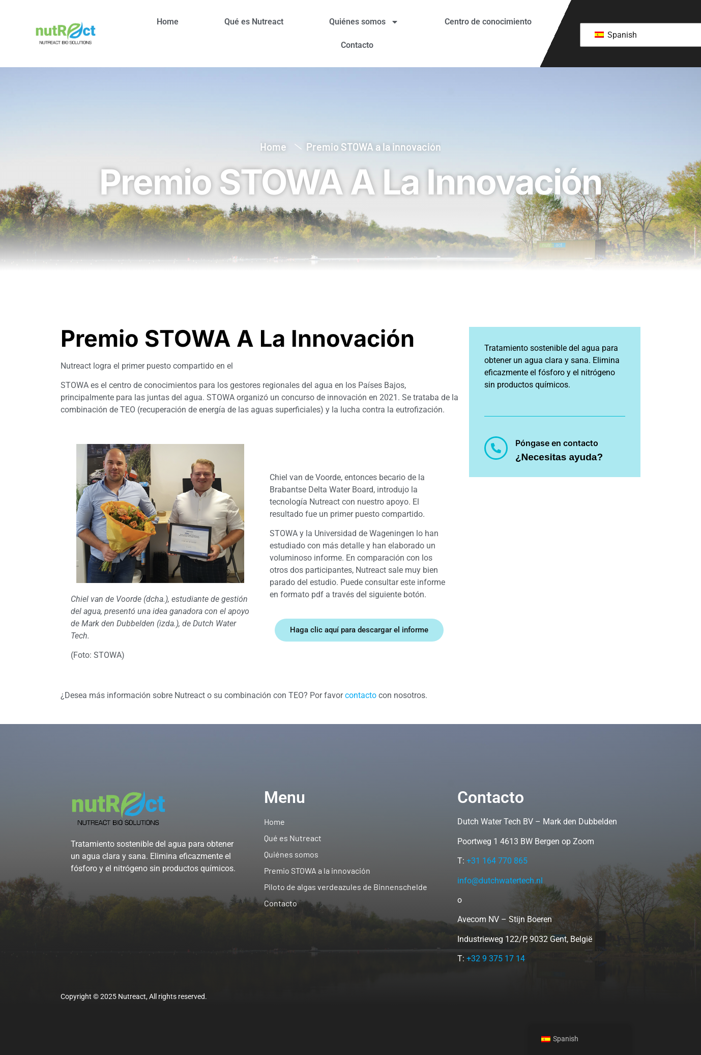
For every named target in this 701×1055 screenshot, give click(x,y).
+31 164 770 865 (497, 861)
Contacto (357, 45)
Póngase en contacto (556, 443)
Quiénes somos (364, 22)
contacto (360, 695)
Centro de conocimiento (488, 21)
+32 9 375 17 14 (495, 958)
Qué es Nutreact (253, 21)
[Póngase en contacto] (496, 448)
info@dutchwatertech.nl (500, 880)
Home (168, 21)
